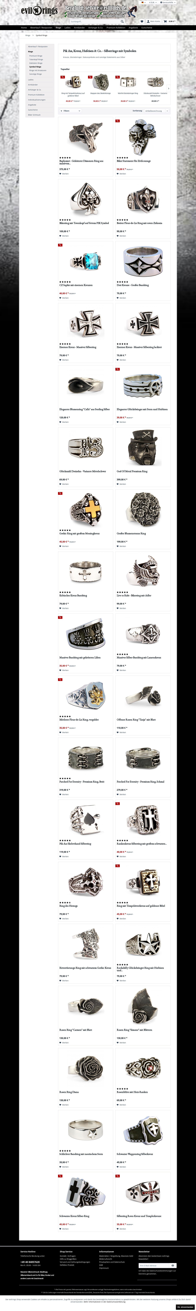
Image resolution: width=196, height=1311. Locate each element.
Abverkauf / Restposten (38, 46)
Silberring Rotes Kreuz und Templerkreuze (139, 1216)
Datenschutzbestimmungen (161, 1271)
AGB (101, 1265)
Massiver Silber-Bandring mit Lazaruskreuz (139, 657)
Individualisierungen (37, 100)
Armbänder (33, 84)
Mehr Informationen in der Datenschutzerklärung (104, 1302)
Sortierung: (137, 110)
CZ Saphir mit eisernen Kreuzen (75, 285)
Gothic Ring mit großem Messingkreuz (79, 533)
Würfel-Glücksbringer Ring (128, 93)
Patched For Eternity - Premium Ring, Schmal (140, 781)
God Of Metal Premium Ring (132, 471)
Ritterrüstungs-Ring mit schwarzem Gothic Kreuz (85, 968)
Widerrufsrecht (105, 1259)
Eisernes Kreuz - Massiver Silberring (77, 347)
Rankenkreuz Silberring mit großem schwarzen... (142, 843)
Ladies (31, 79)
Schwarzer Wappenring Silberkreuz (135, 1154)
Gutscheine (33, 110)
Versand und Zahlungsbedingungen (75, 1262)
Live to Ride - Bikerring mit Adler (134, 595)
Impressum (104, 1268)
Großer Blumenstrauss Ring (131, 533)
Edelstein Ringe (35, 63)
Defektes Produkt (67, 1265)
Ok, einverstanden (185, 1307)
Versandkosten (92, 1289)
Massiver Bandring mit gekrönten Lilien (79, 657)
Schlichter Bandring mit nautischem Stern (81, 1154)
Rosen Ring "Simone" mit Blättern (134, 1030)
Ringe (30, 51)
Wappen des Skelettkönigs (100, 93)
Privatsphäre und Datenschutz (112, 1262)
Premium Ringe (35, 56)
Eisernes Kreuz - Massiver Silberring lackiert (139, 347)
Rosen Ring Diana (69, 1092)
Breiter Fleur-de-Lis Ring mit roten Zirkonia (139, 223)
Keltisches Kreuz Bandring (73, 595)
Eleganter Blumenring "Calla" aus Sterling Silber (84, 409)
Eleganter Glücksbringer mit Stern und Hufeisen (142, 409)
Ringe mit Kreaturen (37, 70)
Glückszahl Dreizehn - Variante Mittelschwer (155, 94)
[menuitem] (97, 21)
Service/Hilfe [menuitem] (167, 2)
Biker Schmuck (34, 115)
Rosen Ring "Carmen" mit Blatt (75, 1030)
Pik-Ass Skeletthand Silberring (75, 843)
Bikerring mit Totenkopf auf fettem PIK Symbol (84, 223)
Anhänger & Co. (34, 90)
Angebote (32, 105)
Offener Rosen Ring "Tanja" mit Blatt (136, 719)
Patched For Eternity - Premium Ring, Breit (81, 781)
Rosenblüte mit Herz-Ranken (132, 1092)
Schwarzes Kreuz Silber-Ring (74, 1216)
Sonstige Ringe (35, 74)
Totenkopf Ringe (36, 59)
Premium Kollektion (36, 95)
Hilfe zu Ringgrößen (68, 1259)
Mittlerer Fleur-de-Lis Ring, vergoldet (79, 719)
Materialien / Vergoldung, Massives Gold (116, 1256)
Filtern (65, 111)
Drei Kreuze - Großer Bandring (133, 285)
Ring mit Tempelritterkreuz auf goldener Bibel (73, 94)
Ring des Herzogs (68, 906)
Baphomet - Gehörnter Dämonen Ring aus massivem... (81, 162)
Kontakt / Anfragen (68, 1256)
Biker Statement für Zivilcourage (134, 161)
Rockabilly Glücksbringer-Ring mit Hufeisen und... (140, 969)
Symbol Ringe (35, 67)
